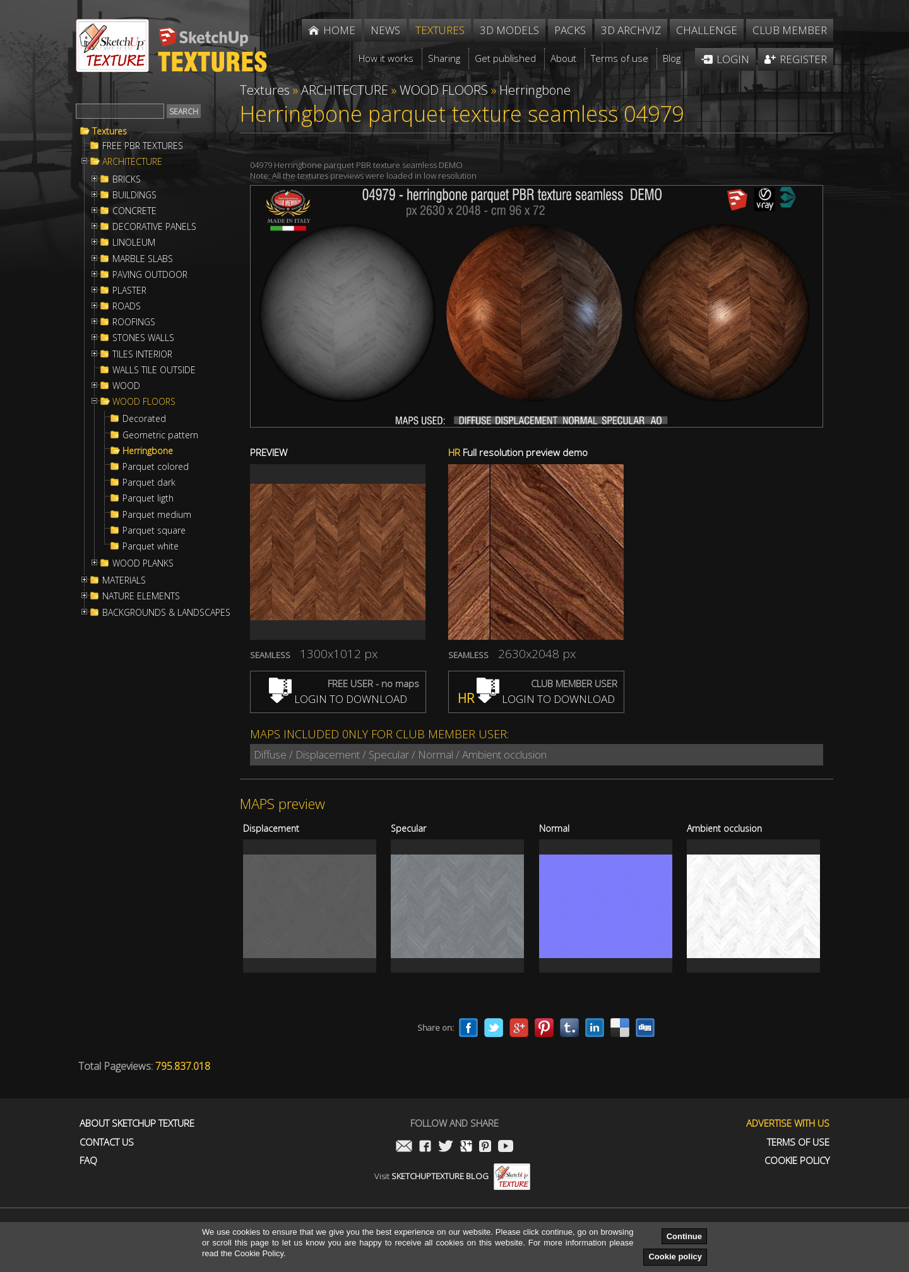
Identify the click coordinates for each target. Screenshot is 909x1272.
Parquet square (154, 530)
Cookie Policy (796, 1161)
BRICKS (126, 179)
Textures (109, 131)
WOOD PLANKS (143, 563)
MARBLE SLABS (142, 259)
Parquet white (150, 546)
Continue (684, 1236)
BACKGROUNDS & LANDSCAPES (166, 612)
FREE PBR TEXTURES (142, 146)
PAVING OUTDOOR (149, 274)
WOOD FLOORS (143, 401)
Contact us (107, 1142)
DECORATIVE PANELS (154, 226)
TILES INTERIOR (142, 354)
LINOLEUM (133, 242)
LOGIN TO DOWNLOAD (338, 699)
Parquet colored (155, 466)
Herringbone (147, 451)
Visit (452, 1176)
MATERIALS (124, 580)
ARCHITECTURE (132, 161)
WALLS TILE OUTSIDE (154, 370)
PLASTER (129, 290)
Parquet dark (148, 482)
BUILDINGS (134, 195)
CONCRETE (134, 211)
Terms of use (798, 1142)
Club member (789, 30)
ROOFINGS (133, 322)
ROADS (126, 306)
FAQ (88, 1161)
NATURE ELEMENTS (141, 596)
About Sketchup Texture (137, 1123)
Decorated (144, 418)
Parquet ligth (148, 498)
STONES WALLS (143, 338)
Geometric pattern (160, 435)
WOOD (126, 386)
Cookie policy (675, 1256)
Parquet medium (156, 514)
